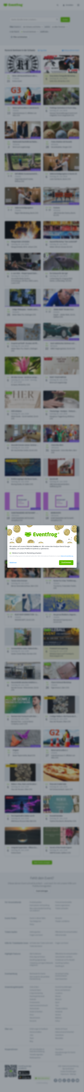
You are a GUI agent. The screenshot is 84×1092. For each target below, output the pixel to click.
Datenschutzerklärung (67, 556)
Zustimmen (66, 562)
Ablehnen (13, 563)
